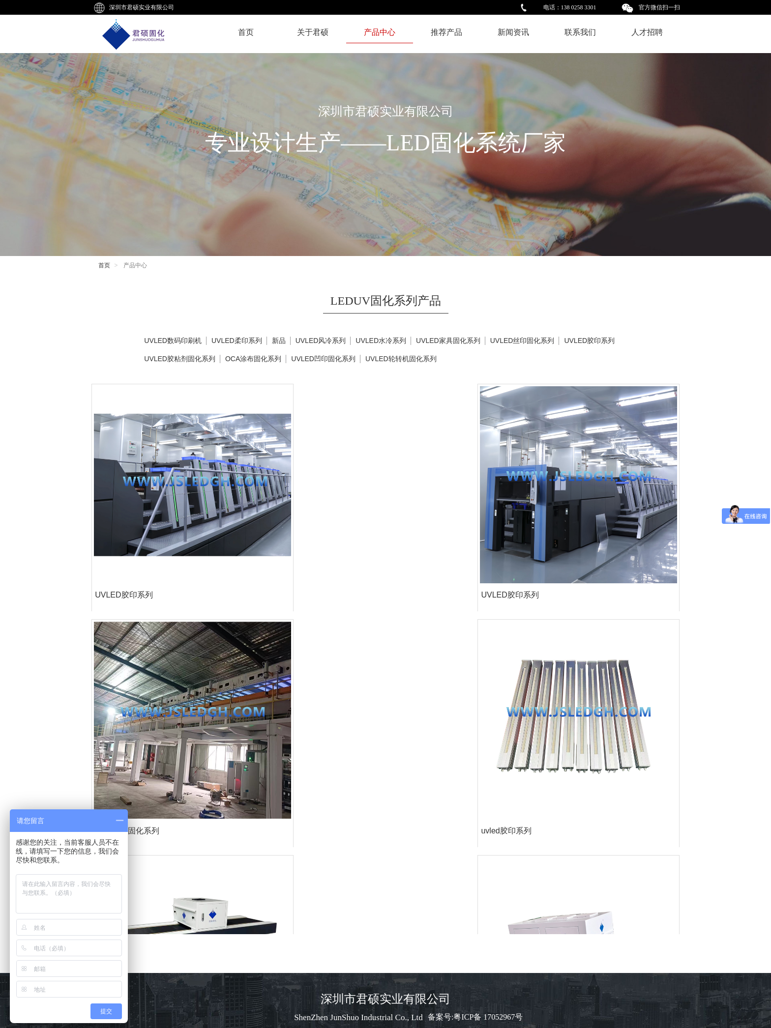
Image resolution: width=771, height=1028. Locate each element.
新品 (279, 340)
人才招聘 (647, 32)
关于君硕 (312, 32)
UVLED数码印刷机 (173, 340)
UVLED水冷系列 (381, 340)
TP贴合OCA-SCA (125, 707)
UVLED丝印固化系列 (522, 340)
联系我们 (580, 32)
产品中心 (379, 32)
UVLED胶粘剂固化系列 (179, 359)
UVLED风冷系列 (321, 340)
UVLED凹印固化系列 (323, 359)
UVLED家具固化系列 (448, 340)
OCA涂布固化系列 (424, 534)
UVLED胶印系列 (123, 534)
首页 (246, 32)
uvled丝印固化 (417, 880)
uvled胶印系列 (566, 534)
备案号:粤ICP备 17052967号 (475, 1017)
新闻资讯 (513, 32)
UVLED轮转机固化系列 (401, 359)
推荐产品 (446, 32)
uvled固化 (111, 880)
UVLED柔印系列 (236, 340)
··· (433, 920)
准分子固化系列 (270, 707)
